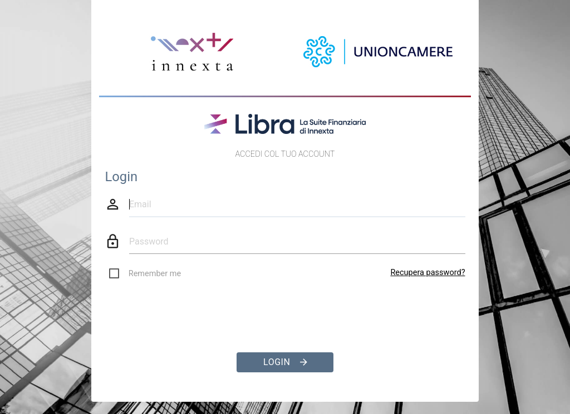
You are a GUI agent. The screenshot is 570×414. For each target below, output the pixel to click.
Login (285, 362)
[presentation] (285, 311)
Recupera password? (427, 272)
